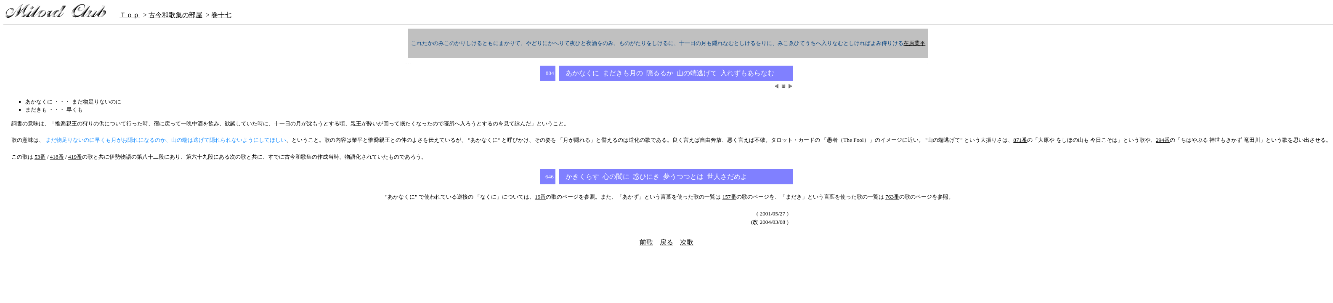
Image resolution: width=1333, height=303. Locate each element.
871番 (1020, 140)
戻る (666, 242)
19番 (540, 197)
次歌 (686, 242)
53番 (40, 157)
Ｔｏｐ (129, 15)
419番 (75, 157)
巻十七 (221, 15)
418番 (57, 157)
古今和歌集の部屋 (175, 15)
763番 (892, 197)
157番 (729, 197)
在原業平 (914, 43)
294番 (1163, 140)
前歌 (646, 242)
